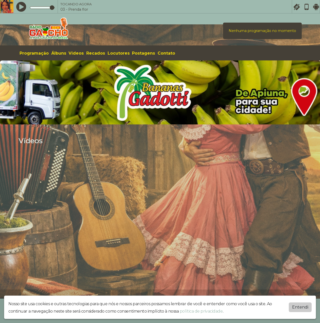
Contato (166, 53)
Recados (95, 53)
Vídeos (76, 53)
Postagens (143, 53)
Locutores (119, 53)
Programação (34, 53)
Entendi (300, 306)
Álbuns (58, 53)
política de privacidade (201, 311)
